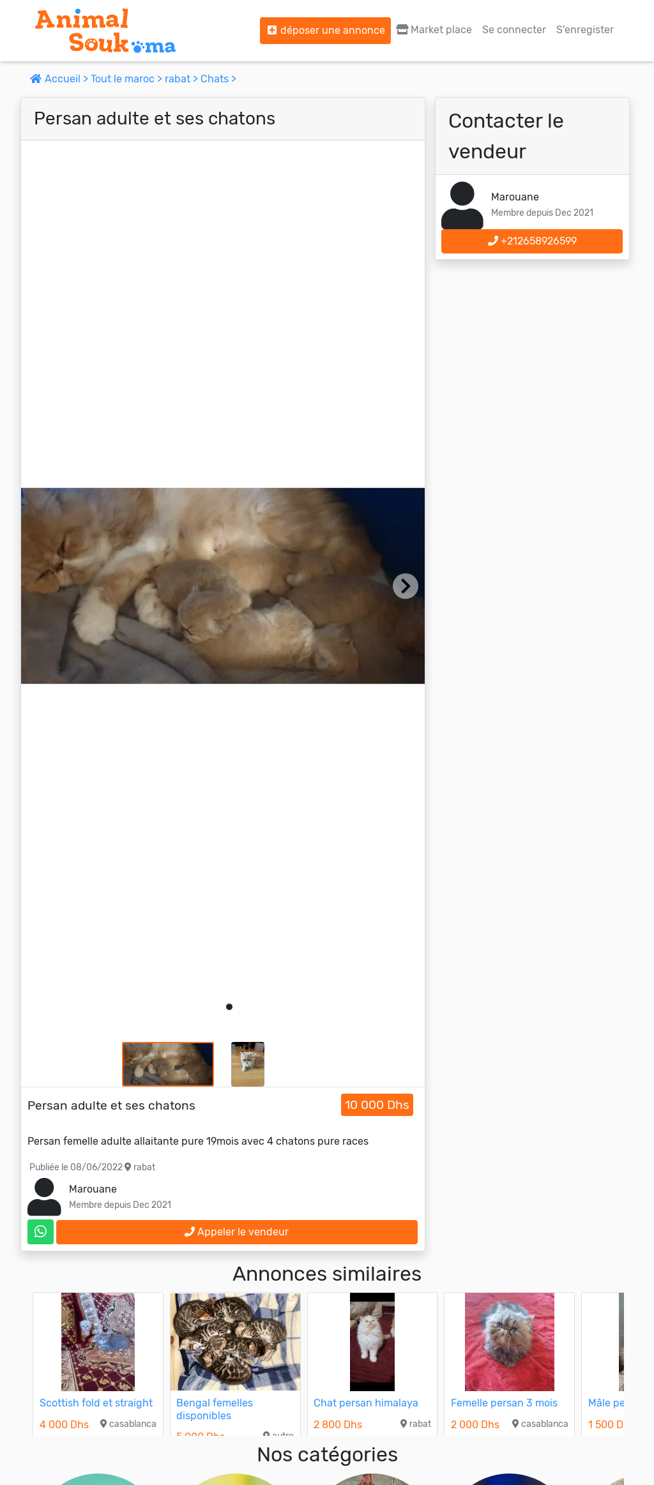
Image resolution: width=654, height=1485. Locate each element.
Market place (434, 30)
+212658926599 (532, 241)
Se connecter (514, 30)
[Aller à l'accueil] (105, 30)
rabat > (183, 79)
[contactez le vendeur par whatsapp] (40, 1231)
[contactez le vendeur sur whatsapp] (40, 1231)
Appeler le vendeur (237, 1232)
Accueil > (60, 79)
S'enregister (585, 30)
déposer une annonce (325, 30)
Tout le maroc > (128, 79)
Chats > (218, 79)
